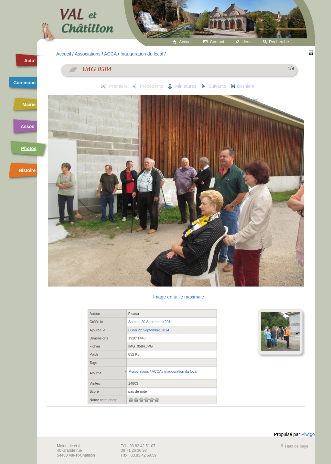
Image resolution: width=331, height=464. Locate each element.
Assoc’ (28, 126)
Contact (217, 41)
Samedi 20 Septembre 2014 (150, 322)
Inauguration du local (142, 53)
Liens (246, 41)
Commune (25, 82)
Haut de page (294, 446)
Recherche (279, 41)
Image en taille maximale (178, 296)
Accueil (185, 41)
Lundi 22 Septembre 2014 (148, 330)
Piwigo (308, 434)
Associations (88, 53)
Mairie (29, 104)
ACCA (110, 53)
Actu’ (30, 60)
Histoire (27, 170)
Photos (28, 148)
